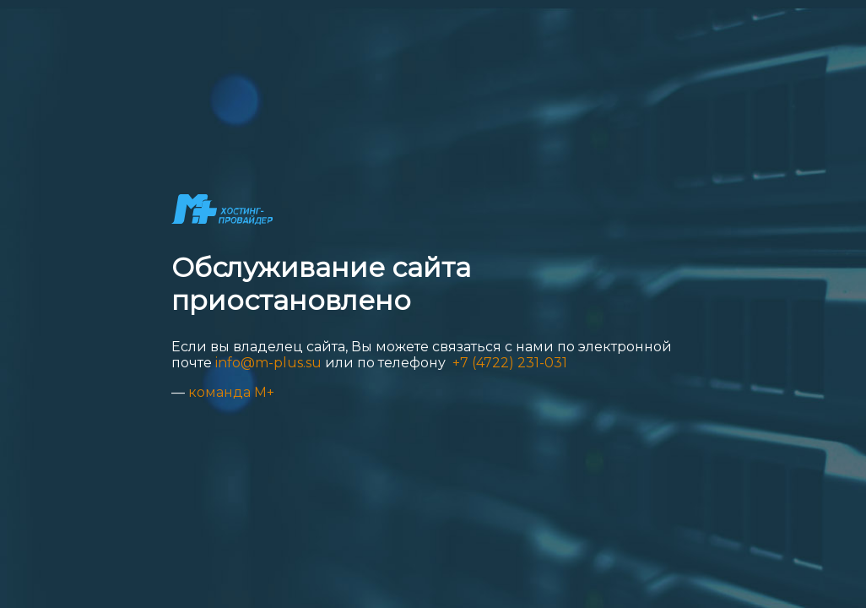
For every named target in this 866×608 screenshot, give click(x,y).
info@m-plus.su (268, 363)
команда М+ (231, 392)
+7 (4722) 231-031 (508, 363)
